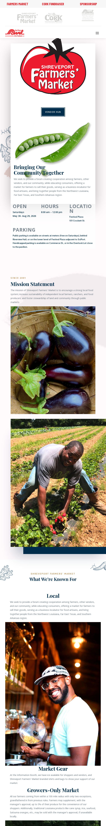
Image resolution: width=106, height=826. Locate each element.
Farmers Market (17, 4)
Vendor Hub (53, 112)
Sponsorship (88, 4)
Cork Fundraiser (53, 4)
